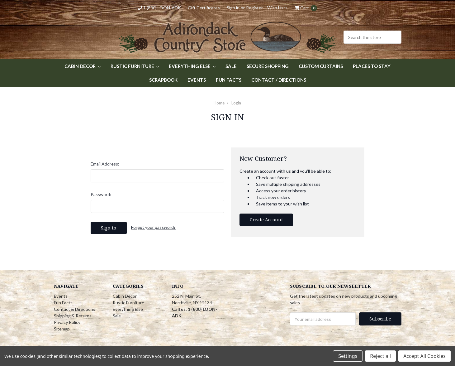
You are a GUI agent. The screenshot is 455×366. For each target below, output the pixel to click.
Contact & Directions (74, 309)
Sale (231, 66)
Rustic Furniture (135, 66)
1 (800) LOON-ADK (159, 7)
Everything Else (192, 66)
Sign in (233, 7)
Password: (101, 194)
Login (236, 102)
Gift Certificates (204, 7)
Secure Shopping (268, 66)
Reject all (380, 356)
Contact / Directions (278, 80)
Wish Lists (277, 7)
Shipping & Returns (73, 315)
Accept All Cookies (424, 356)
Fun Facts (228, 80)
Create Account (266, 220)
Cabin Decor (82, 66)
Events (196, 80)
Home (219, 102)
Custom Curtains (321, 66)
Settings (347, 356)
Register (254, 7)
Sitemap (62, 328)
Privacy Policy (67, 322)
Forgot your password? (153, 227)
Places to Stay (372, 66)
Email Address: (105, 163)
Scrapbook (163, 80)
